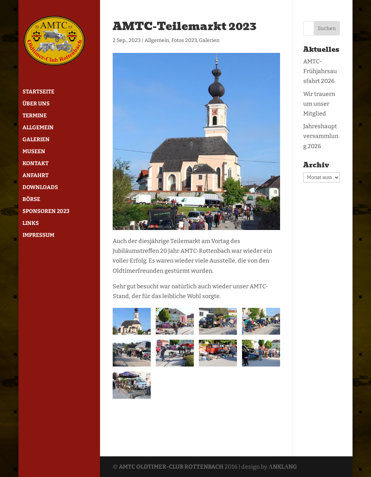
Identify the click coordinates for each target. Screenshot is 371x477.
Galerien (36, 140)
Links (30, 223)
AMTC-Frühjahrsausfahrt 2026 (320, 71)
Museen (33, 152)
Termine (34, 116)
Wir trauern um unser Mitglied (319, 104)
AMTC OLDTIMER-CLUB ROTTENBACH (171, 466)
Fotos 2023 (184, 40)
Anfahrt (35, 176)
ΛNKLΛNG (282, 466)
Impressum (38, 235)
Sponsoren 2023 (46, 211)
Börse (31, 199)
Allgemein (38, 128)
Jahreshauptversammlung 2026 (320, 136)
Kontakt (35, 164)
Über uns (36, 104)
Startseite (38, 92)
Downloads (40, 188)
